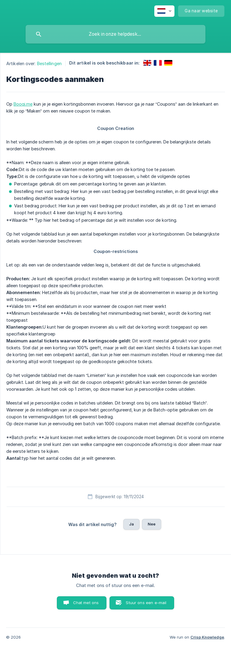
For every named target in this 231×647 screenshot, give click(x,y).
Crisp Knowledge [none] (207, 637)
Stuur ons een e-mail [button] (146, 602)
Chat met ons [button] (86, 602)
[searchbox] (115, 34)
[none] (164, 11)
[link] (147, 63)
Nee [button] (152, 524)
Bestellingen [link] (49, 63)
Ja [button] (131, 524)
